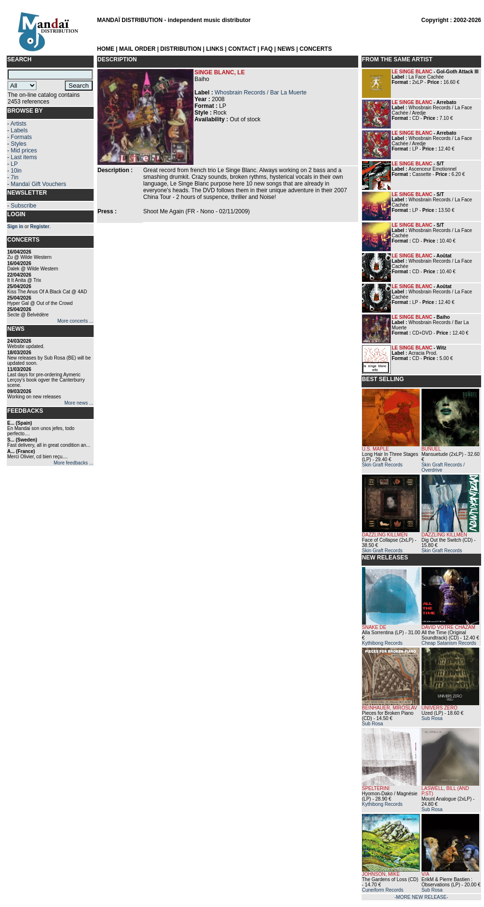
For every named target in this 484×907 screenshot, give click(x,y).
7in (14, 177)
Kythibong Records (382, 643)
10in (16, 170)
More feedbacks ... (73, 462)
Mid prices (24, 150)
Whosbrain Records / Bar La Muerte (260, 92)
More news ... (78, 403)
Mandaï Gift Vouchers (38, 184)
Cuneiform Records (382, 890)
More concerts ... (75, 321)
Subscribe (23, 205)
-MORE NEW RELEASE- (421, 897)
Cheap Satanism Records (449, 643)
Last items (24, 157)
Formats (21, 137)
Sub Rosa (372, 723)
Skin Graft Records (382, 464)
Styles (18, 143)
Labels (19, 130)
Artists (18, 123)
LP (14, 164)
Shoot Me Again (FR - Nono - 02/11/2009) (196, 211)
